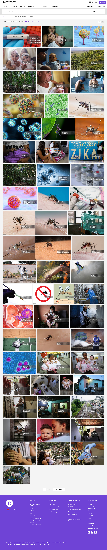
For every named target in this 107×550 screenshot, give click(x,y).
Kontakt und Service (93, 528)
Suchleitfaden (71, 517)
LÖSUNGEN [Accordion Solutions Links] (52, 500)
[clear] (84, 11)
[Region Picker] (12, 510)
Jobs (89, 510)
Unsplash (90, 520)
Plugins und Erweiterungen (74, 509)
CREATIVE (18, 17)
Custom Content (34, 515)
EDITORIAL (25, 17)
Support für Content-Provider (35, 521)
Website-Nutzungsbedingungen (13, 542)
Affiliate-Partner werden (94, 526)
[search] (6, 11)
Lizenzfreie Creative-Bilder (35, 505)
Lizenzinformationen (45, 542)
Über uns (90, 504)
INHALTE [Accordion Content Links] (32, 500)
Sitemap (64, 542)
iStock (89, 518)
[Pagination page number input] (44, 489)
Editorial (32, 510)
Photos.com (91, 523)
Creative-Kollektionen (35, 518)
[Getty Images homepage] (9, 2)
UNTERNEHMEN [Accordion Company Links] (92, 500)
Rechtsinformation (56, 542)
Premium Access (53, 509)
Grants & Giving (92, 515)
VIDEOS (32, 17)
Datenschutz (36, 542)
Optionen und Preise (54, 506)
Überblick (52, 504)
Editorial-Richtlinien (27, 542)
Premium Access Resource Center (74, 520)
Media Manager (72, 504)
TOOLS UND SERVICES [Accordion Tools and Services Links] (74, 500)
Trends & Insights (72, 512)
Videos (31, 508)
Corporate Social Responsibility (92, 507)
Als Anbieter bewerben (35, 524)
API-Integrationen (72, 514)
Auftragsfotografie (54, 512)
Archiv (31, 513)
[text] (45, 11)
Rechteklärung (71, 506)
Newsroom (90, 513)
